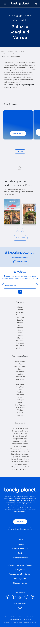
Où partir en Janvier (20, 428)
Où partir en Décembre (20, 457)
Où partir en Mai (20, 439)
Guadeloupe (20, 377)
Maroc (20, 338)
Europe (10, 51)
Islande (20, 330)
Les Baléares (20, 408)
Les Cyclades (20, 366)
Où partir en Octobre (20, 451)
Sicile (20, 402)
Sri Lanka (20, 346)
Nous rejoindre (20, 579)
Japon (20, 335)
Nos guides (20, 522)
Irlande (20, 328)
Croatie (20, 310)
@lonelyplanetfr (20, 261)
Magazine (20, 544)
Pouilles (20, 392)
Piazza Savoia (18, 133)
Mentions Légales (10, 616)
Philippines (20, 341)
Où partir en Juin (20, 441)
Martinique (20, 382)
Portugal (20, 343)
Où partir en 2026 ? (20, 469)
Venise (20, 410)
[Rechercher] (32, 3)
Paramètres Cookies (30, 622)
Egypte (20, 320)
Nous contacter (20, 583)
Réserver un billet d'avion (20, 574)
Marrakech (20, 384)
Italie (16, 51)
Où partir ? (20, 540)
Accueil (3, 51)
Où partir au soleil (20, 464)
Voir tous (20, 151)
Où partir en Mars (20, 433)
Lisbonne (20, 372)
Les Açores (20, 405)
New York (20, 387)
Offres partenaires (20, 558)
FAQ (20, 553)
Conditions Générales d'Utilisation (19, 619)
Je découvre (20, 238)
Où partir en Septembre (20, 449)
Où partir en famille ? (20, 467)
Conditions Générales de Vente (13, 622)
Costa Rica (20, 315)
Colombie (20, 317)
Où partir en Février (20, 431)
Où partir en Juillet (20, 444)
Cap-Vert (20, 312)
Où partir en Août (20, 446)
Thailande (20, 348)
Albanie (20, 307)
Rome (20, 397)
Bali (20, 364)
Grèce (20, 325)
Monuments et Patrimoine (12, 54)
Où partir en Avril (20, 436)
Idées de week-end (20, 549)
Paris (20, 390)
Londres (20, 374)
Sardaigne (20, 400)
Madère (20, 413)
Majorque (20, 379)
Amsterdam (20, 361)
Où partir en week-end (20, 459)
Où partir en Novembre (20, 454)
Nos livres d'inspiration (20, 529)
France (20, 323)
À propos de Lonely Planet (20, 565)
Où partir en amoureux (20, 462)
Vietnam (20, 415)
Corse (20, 369)
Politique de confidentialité (25, 616)
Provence (20, 395)
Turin (22, 51)
